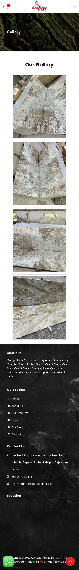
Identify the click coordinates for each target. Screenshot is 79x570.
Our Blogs (17, 427)
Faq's (14, 420)
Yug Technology (58, 561)
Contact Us (18, 434)
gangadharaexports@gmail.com (32, 484)
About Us (17, 406)
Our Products (19, 413)
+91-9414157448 (22, 476)
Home (15, 399)
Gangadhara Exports (44, 557)
